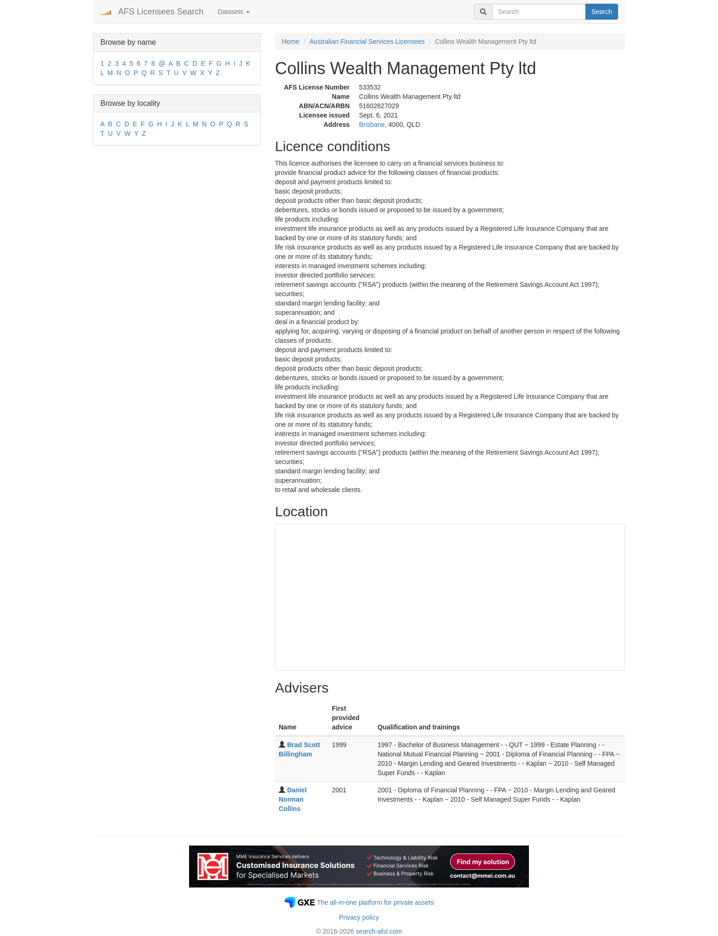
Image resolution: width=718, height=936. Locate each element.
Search (601, 11)
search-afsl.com (379, 931)
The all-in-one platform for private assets (375, 902)
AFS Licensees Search (161, 11)
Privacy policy (359, 917)
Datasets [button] (234, 11)
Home (290, 41)
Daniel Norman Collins (293, 799)
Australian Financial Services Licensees (367, 41)
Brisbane (372, 124)
